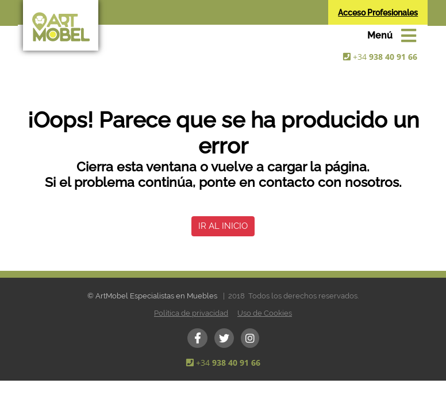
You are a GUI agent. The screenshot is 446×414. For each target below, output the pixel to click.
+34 (385, 56)
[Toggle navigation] (391, 36)
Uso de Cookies (264, 313)
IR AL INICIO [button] (223, 226)
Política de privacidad (191, 313)
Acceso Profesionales (378, 12)
